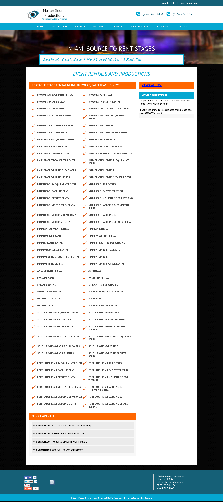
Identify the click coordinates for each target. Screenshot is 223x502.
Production (59, 26)
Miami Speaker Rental (50, 242)
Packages (99, 26)
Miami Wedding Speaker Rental (106, 263)
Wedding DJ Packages (49, 298)
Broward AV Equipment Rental (55, 94)
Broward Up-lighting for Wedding (108, 108)
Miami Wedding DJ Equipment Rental (58, 256)
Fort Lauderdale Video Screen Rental (59, 387)
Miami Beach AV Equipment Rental (56, 184)
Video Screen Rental (49, 291)
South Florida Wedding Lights (55, 353)
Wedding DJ (94, 298)
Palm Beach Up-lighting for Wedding (110, 153)
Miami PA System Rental (102, 235)
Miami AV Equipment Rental (53, 228)
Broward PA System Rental (104, 101)
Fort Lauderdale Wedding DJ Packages (60, 396)
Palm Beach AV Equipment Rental (56, 139)
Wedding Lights (46, 305)
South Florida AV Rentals (103, 312)
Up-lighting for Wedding (103, 284)
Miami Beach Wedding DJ (102, 215)
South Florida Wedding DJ (103, 346)
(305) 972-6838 (183, 14)
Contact (182, 26)
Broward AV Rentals (100, 94)
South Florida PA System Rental (107, 319)
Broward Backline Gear (51, 101)
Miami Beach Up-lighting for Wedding (110, 198)
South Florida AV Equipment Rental (58, 312)
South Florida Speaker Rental (55, 326)
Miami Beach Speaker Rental (53, 198)
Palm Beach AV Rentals (101, 139)
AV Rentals (94, 270)
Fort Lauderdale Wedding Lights (57, 403)
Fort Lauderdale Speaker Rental (56, 377)
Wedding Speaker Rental (102, 305)
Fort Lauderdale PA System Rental (109, 370)
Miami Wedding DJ (98, 256)
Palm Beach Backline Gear (52, 146)
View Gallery (152, 85)
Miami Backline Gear (49, 235)
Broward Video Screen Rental (55, 115)
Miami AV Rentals (98, 228)
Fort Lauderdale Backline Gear (55, 370)
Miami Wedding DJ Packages (104, 249)
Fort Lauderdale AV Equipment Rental (59, 363)
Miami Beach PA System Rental (106, 191)
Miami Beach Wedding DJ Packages (57, 215)
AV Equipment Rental (49, 270)
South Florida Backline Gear (54, 319)
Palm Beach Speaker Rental (53, 153)
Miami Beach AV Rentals (102, 184)
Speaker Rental (46, 284)
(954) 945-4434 (153, 14)
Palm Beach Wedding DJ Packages (56, 170)
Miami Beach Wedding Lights (53, 221)
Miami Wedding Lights (50, 263)
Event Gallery (139, 26)
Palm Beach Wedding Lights (53, 177)
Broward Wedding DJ (100, 125)
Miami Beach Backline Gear (52, 191)
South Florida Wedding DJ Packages (58, 346)
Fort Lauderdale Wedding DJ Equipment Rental (105, 388)
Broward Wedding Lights (52, 132)
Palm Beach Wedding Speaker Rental (109, 177)
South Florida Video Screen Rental (58, 336)
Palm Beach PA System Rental (105, 146)
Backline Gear (45, 277)
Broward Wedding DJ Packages (55, 125)
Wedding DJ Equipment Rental (105, 291)
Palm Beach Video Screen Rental (56, 160)
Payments (162, 26)
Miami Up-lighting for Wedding (106, 242)
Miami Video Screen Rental (52, 249)
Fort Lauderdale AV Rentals (105, 363)
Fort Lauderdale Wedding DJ (105, 396)
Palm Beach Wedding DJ (101, 170)
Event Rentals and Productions (138, 497)
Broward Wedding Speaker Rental (108, 132)
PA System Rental (98, 277)
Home (40, 26)
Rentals (80, 26)
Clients (117, 26)
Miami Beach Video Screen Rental (56, 205)
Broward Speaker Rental (52, 108)
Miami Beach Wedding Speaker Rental (110, 221)
